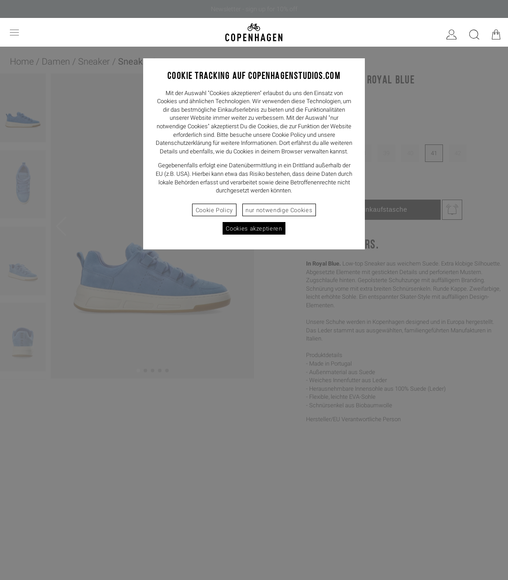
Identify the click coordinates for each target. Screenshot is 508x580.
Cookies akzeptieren (254, 228)
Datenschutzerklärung (183, 143)
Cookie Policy (214, 210)
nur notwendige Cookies (278, 210)
